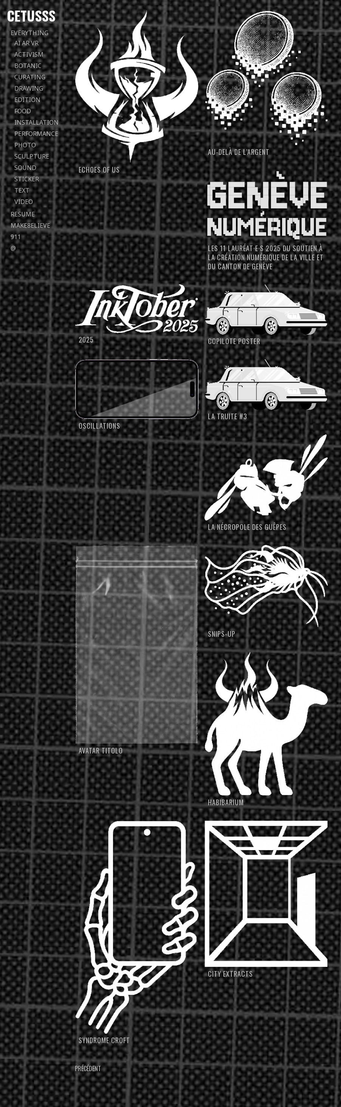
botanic (28, 66)
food (22, 111)
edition (27, 100)
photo (25, 145)
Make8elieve (30, 225)
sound (25, 168)
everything (29, 33)
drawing (28, 88)
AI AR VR (26, 43)
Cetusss (31, 15)
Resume (23, 214)
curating (29, 77)
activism (28, 54)
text (21, 190)
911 (16, 237)
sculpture (31, 156)
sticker (26, 179)
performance (36, 134)
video (23, 202)
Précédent (88, 1068)
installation (36, 122)
